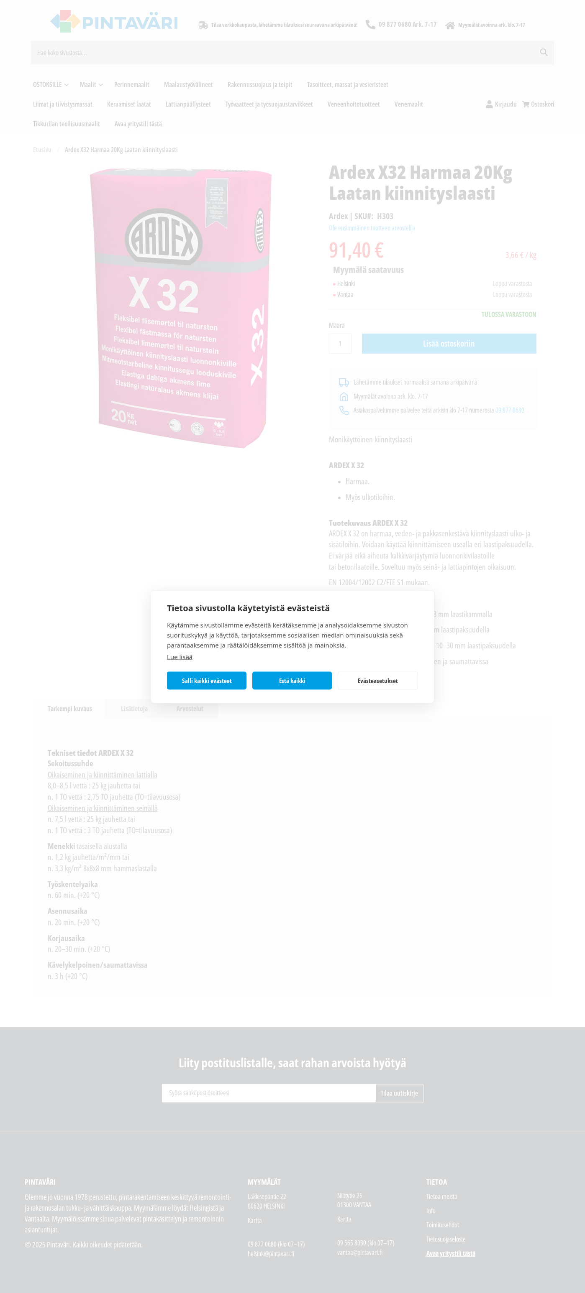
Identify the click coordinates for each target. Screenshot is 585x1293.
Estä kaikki (292, 680)
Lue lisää (179, 656)
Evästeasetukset (378, 680)
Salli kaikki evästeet (207, 680)
